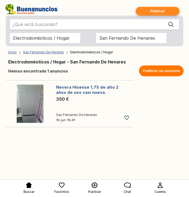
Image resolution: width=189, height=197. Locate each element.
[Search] (171, 24)
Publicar (157, 11)
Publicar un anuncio (161, 70)
